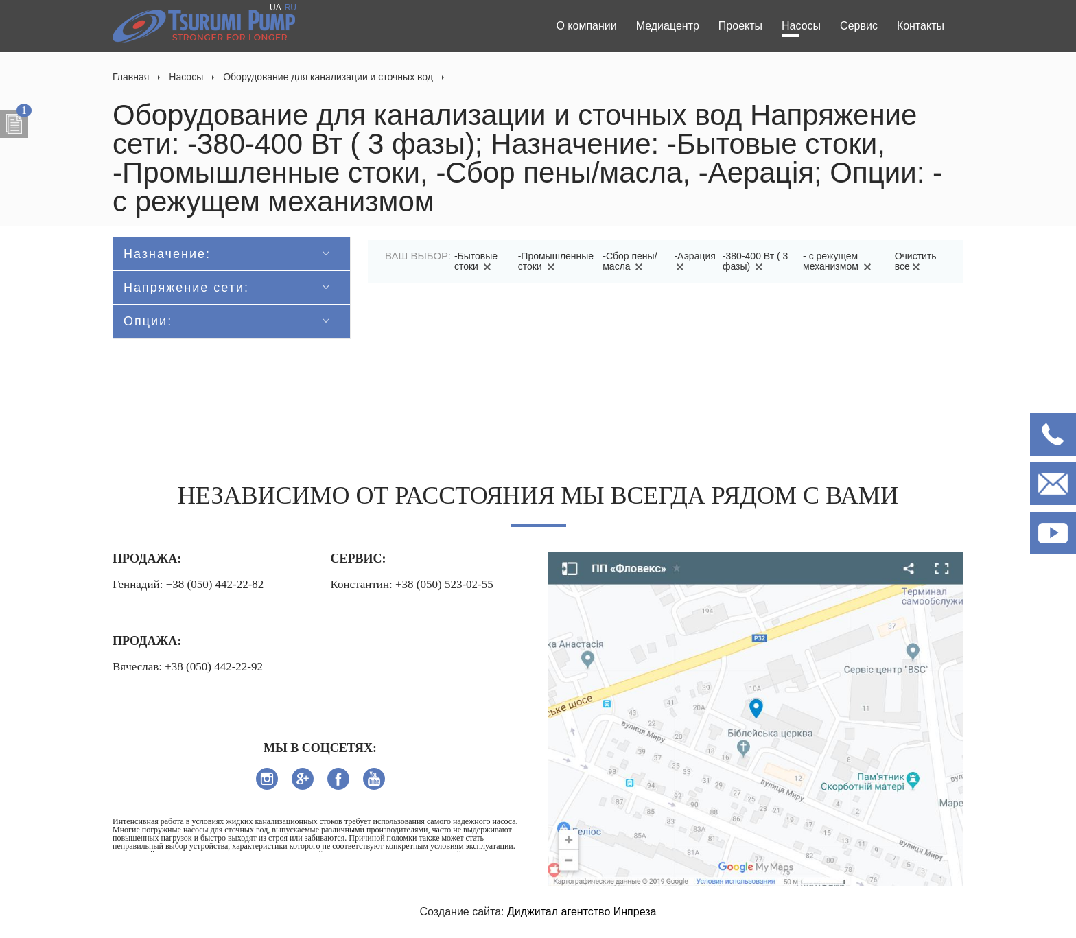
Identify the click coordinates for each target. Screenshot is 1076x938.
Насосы (801, 26)
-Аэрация (694, 261)
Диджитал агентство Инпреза (582, 911)
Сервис (859, 26)
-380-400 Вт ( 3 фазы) (755, 261)
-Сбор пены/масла (630, 261)
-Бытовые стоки (476, 261)
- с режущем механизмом (839, 261)
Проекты (740, 26)
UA (275, 7)
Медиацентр (667, 26)
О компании (586, 26)
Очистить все (916, 261)
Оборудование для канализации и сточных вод (328, 77)
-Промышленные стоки (556, 261)
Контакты (920, 26)
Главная (131, 77)
